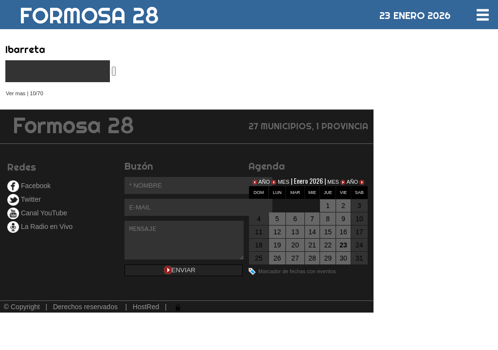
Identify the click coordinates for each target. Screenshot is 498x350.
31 (359, 258)
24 (359, 245)
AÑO (261, 182)
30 (343, 258)
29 (328, 258)
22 (328, 245)
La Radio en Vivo (39, 226)
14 (312, 232)
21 (312, 245)
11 (259, 232)
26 (277, 258)
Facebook (29, 186)
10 (359, 219)
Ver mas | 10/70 (24, 93)
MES (281, 182)
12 (277, 232)
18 (259, 245)
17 (359, 232)
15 (328, 232)
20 (295, 245)
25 (259, 258)
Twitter (24, 199)
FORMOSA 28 (89, 11)
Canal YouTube (37, 213)
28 (312, 258)
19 (277, 245)
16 (343, 232)
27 (295, 258)
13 (295, 232)
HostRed (146, 307)
